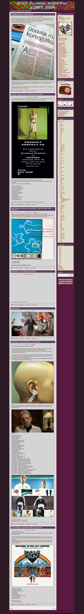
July (61, 132)
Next (54, 608)
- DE (60, 251)
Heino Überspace (62, 71)
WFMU (59, 45)
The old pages (61, 40)
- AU (60, 248)
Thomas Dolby (44, 214)
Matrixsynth (61, 66)
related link (33, 90)
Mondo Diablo (61, 60)
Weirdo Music (61, 43)
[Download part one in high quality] (20, 520)
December (62, 144)
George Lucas (32, 348)
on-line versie (40, 83)
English (36, 97)
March (61, 124)
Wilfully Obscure (62, 70)
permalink (27, 90)
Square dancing (62, 51)
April (61, 136)
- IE (59, 254)
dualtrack (60, 73)
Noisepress (61, 68)
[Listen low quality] (16, 518)
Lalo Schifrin (31, 346)
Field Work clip (21, 216)
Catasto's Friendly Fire (63, 69)
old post (16, 98)
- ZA (60, 262)
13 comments (15, 604)
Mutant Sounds (61, 44)
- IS (59, 255)
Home (59, 16)
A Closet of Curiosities (63, 52)
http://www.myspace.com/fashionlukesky (37, 181)
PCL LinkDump (61, 46)
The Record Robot (62, 50)
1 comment (14, 90)
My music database (62, 38)
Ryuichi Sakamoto (28, 214)
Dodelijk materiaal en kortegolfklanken (66, 199)
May (61, 135)
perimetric (60, 59)
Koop (59, 58)
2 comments (15, 304)
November (62, 146)
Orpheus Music (61, 47)
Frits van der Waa (19, 84)
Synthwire (60, 65)
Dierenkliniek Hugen (63, 113)
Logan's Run (44, 536)
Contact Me (61, 17)
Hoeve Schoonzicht (62, 112)
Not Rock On (61, 61)
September (62, 129)
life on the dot (61, 54)
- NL (32, 17)
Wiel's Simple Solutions (63, 111)
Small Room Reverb (62, 55)
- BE (60, 249)
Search (60, 272)
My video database (62, 39)
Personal (35, 17)
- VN (60, 261)
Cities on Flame (61, 56)
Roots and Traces (62, 62)
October (62, 128)
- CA (60, 250)
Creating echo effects (23, 462)
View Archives (61, 121)
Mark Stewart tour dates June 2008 (19, 302)
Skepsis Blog (61, 115)
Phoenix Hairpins (62, 48)
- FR (60, 252)
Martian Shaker (61, 49)
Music (30, 17)
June (61, 133)
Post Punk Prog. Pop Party (64, 72)
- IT (59, 256)
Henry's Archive (62, 53)
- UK (31, 97)
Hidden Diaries (61, 63)
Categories (61, 244)
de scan (30, 83)
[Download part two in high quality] (20, 521)
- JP (31, 212)
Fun (29, 311)
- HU (60, 253)
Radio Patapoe (61, 114)
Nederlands (40, 17)
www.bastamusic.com (23, 88)
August (61, 131)
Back (11, 608)
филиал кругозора (62, 64)
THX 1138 (21, 354)
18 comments (15, 524)
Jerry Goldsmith (34, 540)
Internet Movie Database (24, 540)
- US (33, 97)
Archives (60, 118)
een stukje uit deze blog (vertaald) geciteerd (33, 21)
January (62, 160)
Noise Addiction (62, 75)
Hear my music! (62, 21)
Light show (60, 269)
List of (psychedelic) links (64, 76)
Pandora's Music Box (63, 74)
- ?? (60, 263)
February (62, 125)
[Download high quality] (17, 601)
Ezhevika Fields (62, 67)
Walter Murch (35, 405)
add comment (15, 338)
